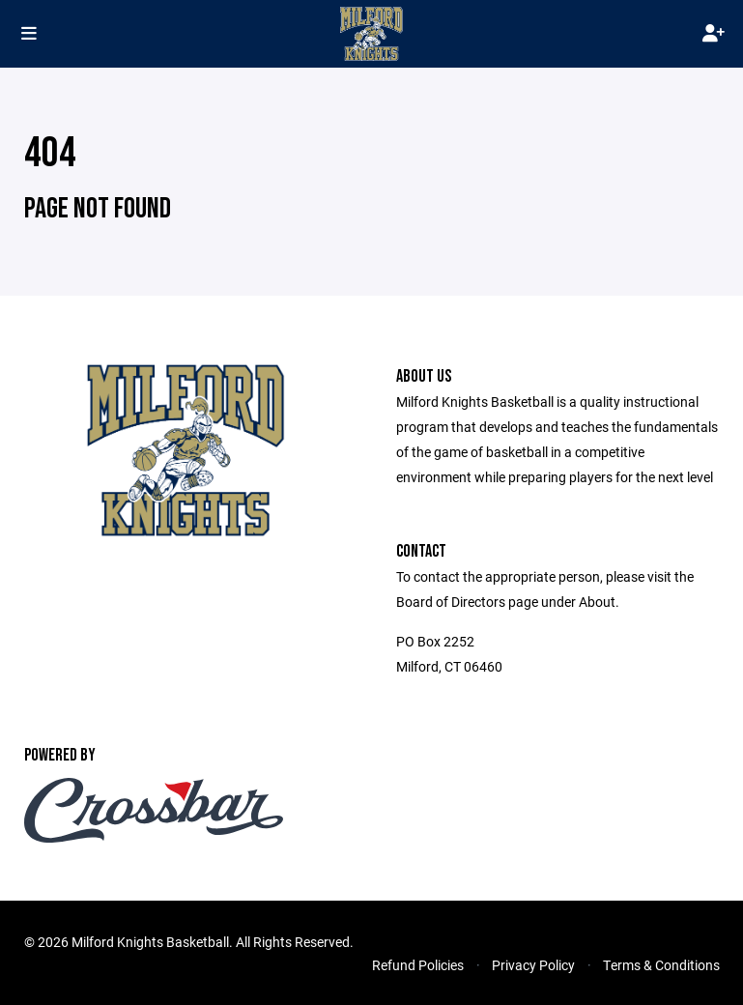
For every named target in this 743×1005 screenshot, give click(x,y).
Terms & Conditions (661, 965)
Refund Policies (418, 965)
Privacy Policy (533, 965)
